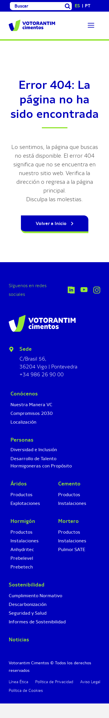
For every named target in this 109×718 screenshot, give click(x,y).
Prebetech (21, 567)
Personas (21, 440)
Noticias (19, 639)
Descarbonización (28, 604)
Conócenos (24, 394)
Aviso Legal (90, 681)
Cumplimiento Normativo (35, 595)
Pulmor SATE (71, 549)
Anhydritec (22, 549)
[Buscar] (37, 6)
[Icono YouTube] (84, 290)
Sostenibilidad (26, 585)
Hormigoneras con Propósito (41, 466)
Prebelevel (21, 558)
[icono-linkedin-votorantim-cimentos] (71, 289)
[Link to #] (91, 25)
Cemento (69, 484)
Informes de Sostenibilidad (37, 622)
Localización (23, 422)
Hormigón (22, 521)
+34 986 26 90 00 (41, 374)
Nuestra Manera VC (31, 404)
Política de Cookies (26, 690)
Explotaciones (25, 503)
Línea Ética (18, 681)
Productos (21, 494)
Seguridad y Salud (28, 613)
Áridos (18, 484)
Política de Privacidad (54, 681)
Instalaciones (24, 541)
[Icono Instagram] (96, 289)
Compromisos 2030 (31, 413)
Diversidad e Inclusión (33, 449)
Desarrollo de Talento (33, 458)
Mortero (68, 521)
